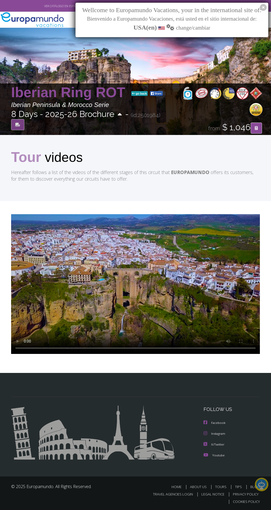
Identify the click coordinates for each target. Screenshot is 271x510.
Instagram (215, 434)
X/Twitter (214, 444)
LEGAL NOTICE (210, 494)
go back (139, 93)
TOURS (222, 486)
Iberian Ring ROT (70, 92)
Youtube (214, 455)
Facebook (215, 423)
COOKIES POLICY (245, 501)
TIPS (239, 486)
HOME (178, 486)
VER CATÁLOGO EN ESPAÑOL (50, 6)
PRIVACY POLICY (244, 494)
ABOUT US (200, 486)
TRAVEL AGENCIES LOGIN (169, 494)
